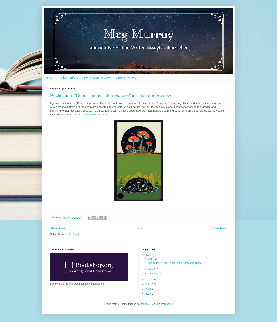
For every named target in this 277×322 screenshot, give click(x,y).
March (152, 269)
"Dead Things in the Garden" (91, 114)
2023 (148, 254)
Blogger (168, 304)
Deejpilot (144, 304)
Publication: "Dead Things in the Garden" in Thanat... (176, 263)
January (152, 273)
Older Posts (219, 228)
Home (139, 228)
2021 (148, 284)
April (151, 258)
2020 (148, 289)
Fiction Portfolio (68, 77)
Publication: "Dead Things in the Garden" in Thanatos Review (110, 95)
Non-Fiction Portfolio (97, 77)
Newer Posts (58, 228)
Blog (50, 77)
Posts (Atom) (72, 234)
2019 (148, 293)
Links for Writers (126, 77)
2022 (148, 279)
